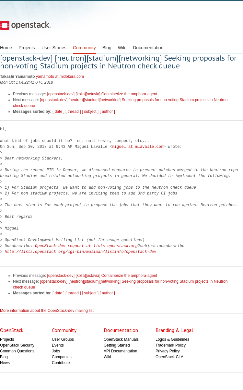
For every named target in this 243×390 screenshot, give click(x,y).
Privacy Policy (168, 351)
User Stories (53, 47)
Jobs (56, 351)
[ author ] (107, 111)
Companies (62, 357)
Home (6, 47)
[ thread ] (73, 111)
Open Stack (25, 25)
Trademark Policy (171, 345)
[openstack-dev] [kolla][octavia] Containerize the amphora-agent (102, 94)
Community (84, 47)
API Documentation (120, 351)
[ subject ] (90, 111)
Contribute (61, 362)
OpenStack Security (17, 345)
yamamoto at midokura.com (60, 76)
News (5, 362)
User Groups (63, 339)
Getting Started (117, 345)
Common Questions (17, 351)
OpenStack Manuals (121, 339)
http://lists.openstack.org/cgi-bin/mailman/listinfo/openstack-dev (80, 251)
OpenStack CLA (169, 357)
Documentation (148, 47)
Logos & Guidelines (172, 339)
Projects (26, 47)
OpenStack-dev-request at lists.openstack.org (86, 246)
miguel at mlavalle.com (137, 146)
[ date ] (58, 111)
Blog (106, 47)
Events (58, 345)
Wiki (122, 47)
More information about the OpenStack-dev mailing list (47, 310)
